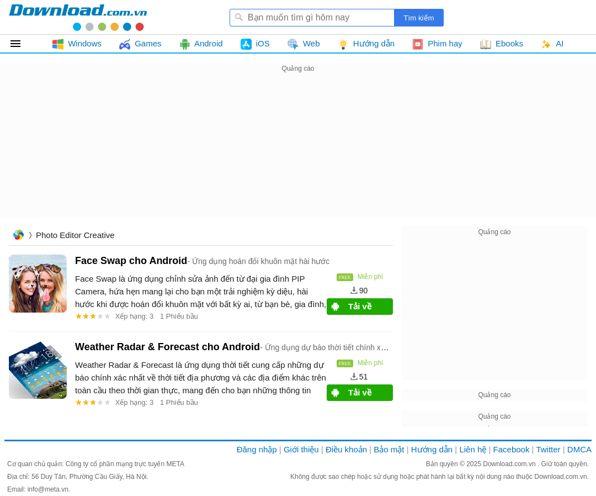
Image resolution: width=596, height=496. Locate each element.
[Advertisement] (298, 152)
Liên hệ (472, 449)
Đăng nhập (257, 449)
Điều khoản (346, 449)
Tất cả (22, 43)
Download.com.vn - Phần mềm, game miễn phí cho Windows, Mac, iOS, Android (78, 17)
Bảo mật (389, 449)
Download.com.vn (510, 464)
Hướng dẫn (432, 449)
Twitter (548, 449)
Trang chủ (18, 236)
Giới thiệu (301, 449)
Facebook (511, 449)
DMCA (579, 449)
